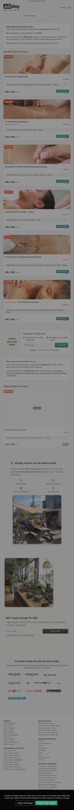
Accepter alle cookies (46, 803)
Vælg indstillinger (25, 803)
